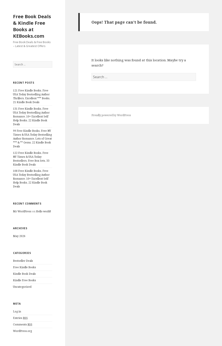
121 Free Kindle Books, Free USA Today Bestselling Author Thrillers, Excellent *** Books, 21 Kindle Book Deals (31, 96)
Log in (17, 311)
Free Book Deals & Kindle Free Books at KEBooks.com (32, 26)
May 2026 (19, 236)
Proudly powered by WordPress (111, 115)
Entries (20, 318)
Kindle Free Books (24, 280)
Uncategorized (22, 287)
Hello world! (43, 211)
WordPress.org (22, 331)
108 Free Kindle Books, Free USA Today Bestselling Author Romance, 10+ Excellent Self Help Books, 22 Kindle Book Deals (31, 178)
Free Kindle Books (24, 267)
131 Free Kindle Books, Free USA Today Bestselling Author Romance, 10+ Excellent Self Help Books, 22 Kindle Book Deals (31, 116)
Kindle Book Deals (24, 274)
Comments (22, 325)
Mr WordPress (22, 211)
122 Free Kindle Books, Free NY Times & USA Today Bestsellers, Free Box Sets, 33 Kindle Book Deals (31, 158)
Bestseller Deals (23, 261)
